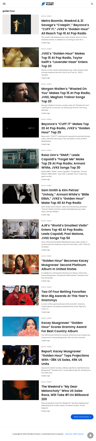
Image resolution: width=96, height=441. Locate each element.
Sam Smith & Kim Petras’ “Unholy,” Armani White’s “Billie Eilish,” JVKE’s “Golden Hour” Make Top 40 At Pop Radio (65, 196)
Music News (46, 16)
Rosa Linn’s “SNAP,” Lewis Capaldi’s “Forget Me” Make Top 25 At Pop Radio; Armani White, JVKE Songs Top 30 (63, 161)
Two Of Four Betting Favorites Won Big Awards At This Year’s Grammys (64, 296)
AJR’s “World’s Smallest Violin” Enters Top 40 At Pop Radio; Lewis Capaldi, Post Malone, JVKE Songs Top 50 (64, 231)
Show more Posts (81, 417)
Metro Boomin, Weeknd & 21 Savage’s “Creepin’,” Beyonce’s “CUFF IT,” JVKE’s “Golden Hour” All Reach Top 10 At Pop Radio (65, 27)
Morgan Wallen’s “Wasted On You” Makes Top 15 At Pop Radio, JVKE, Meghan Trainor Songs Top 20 (65, 95)
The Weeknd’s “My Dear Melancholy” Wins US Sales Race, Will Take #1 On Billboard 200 (65, 392)
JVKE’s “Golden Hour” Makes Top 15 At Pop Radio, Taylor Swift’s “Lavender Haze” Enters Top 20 (64, 59)
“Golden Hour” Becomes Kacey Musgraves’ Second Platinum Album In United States (64, 265)
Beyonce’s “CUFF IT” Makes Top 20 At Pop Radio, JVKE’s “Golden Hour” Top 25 (65, 128)
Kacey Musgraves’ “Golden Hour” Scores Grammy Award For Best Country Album (63, 327)
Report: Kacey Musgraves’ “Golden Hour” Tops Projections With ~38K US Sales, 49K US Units (65, 357)
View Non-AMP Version (74, 434)
